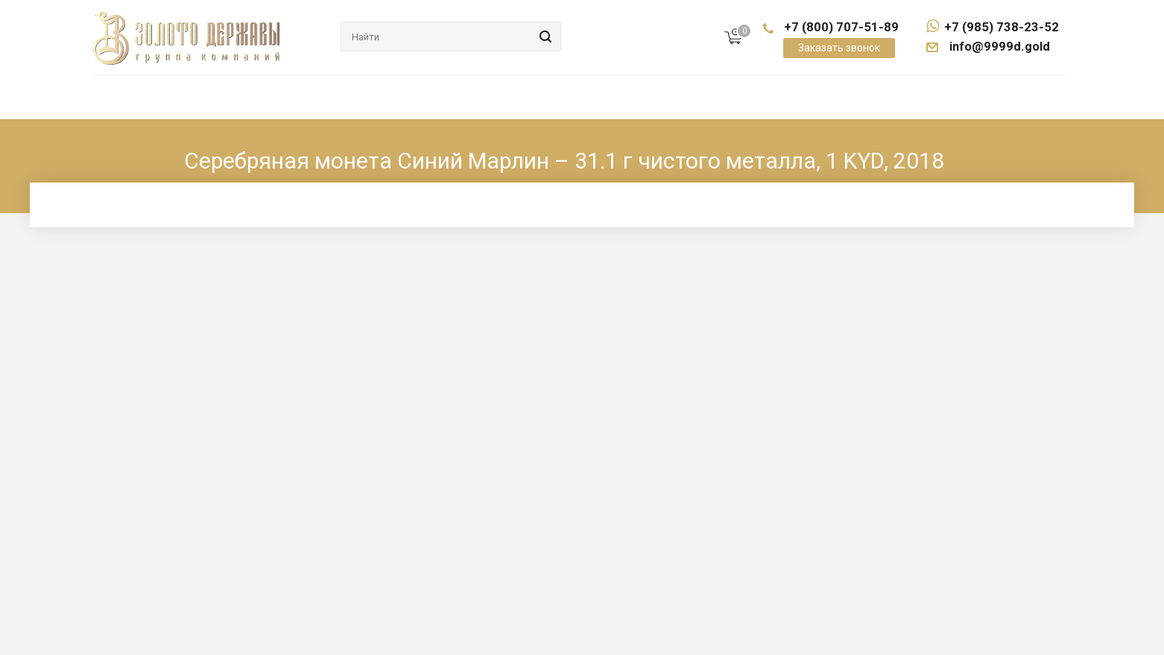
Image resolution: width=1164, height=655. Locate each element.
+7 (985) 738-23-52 (992, 26)
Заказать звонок (839, 48)
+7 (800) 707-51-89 (841, 26)
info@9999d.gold (998, 46)
